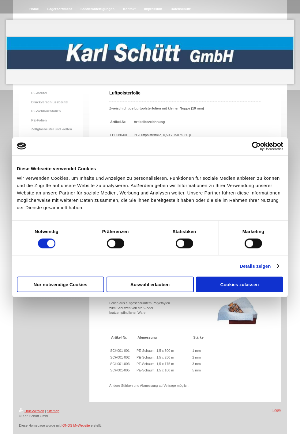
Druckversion (31, 411)
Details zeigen (255, 265)
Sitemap (53, 411)
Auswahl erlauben (150, 284)
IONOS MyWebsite (76, 425)
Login (276, 410)
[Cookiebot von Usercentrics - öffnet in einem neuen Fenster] (256, 146)
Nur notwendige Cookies (61, 284)
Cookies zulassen (239, 284)
